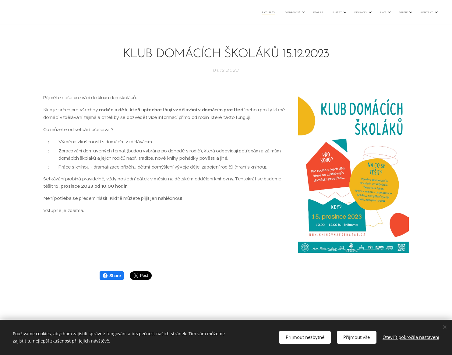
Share (112, 275)
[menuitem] (351, 12)
